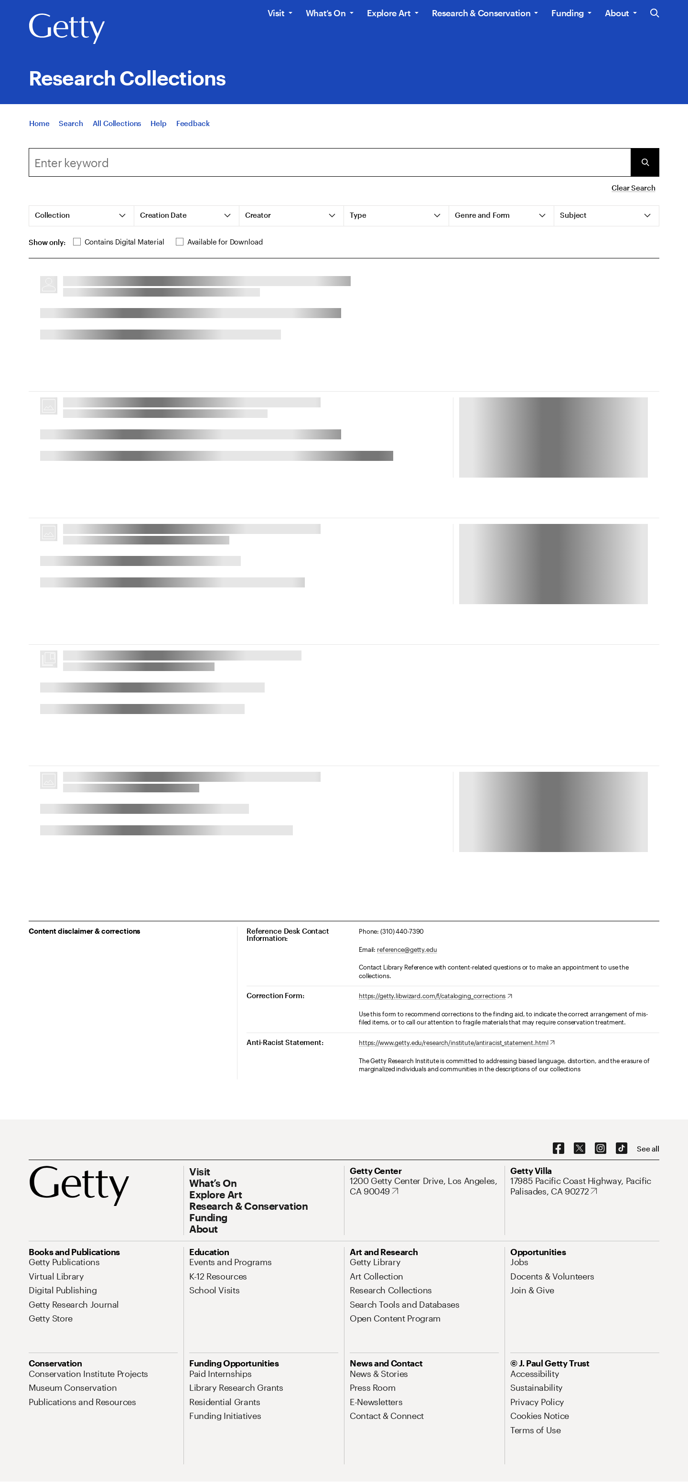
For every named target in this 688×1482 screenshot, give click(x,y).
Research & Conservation (481, 13)
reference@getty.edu (407, 949)
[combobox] (330, 162)
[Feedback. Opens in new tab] (193, 123)
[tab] (81, 216)
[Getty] (67, 29)
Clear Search (633, 187)
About (617, 13)
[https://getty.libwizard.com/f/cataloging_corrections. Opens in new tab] (435, 996)
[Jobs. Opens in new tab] (519, 1262)
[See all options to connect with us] (648, 1148)
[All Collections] (117, 123)
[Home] (39, 123)
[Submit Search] (645, 162)
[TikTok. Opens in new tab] (621, 1148)
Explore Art (389, 13)
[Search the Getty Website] (654, 14)
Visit (276, 13)
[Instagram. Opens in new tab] (600, 1148)
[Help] (158, 123)
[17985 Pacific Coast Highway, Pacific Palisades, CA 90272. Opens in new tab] (584, 1186)
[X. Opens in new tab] (579, 1148)
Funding (567, 13)
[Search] (71, 123)
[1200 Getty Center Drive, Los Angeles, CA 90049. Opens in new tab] (424, 1186)
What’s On (326, 13)
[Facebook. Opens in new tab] (558, 1148)
